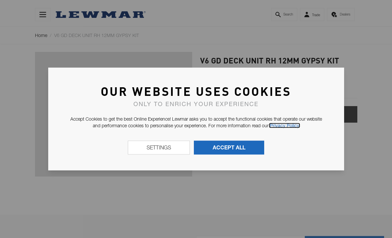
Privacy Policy (284, 125)
